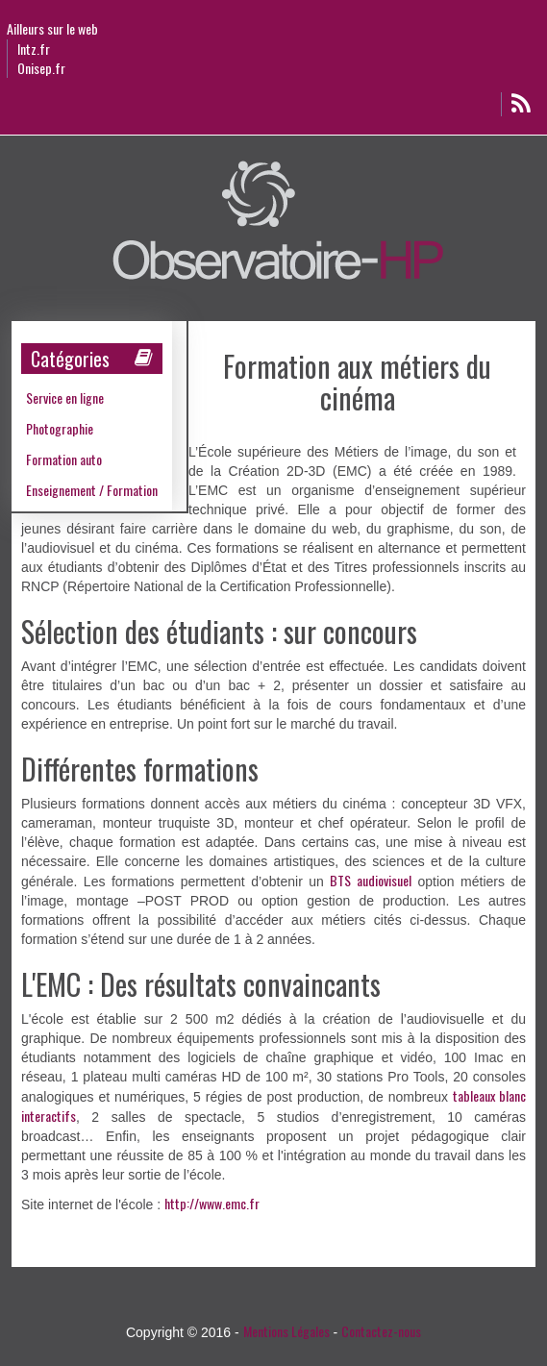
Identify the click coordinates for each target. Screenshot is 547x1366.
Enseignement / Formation (92, 490)
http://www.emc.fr (212, 1203)
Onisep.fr (41, 68)
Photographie (59, 428)
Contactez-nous (381, 1331)
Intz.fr (33, 49)
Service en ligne (65, 397)
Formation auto (64, 459)
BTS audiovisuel (370, 880)
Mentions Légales (286, 1331)
